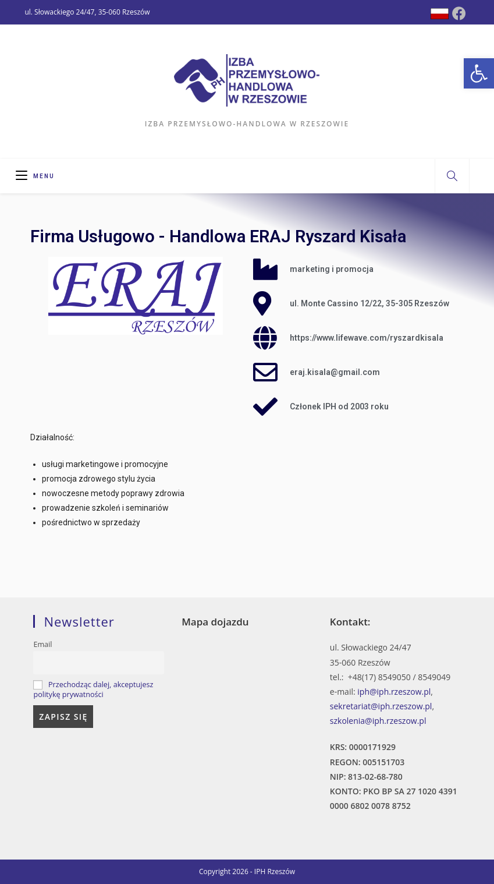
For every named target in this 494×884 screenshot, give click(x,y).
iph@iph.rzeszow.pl (394, 691)
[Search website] (452, 176)
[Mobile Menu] (35, 176)
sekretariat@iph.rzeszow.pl (381, 706)
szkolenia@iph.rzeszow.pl (378, 720)
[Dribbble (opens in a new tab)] (440, 13)
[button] (479, 73)
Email (42, 644)
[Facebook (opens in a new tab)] (459, 13)
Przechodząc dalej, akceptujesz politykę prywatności (93, 689)
